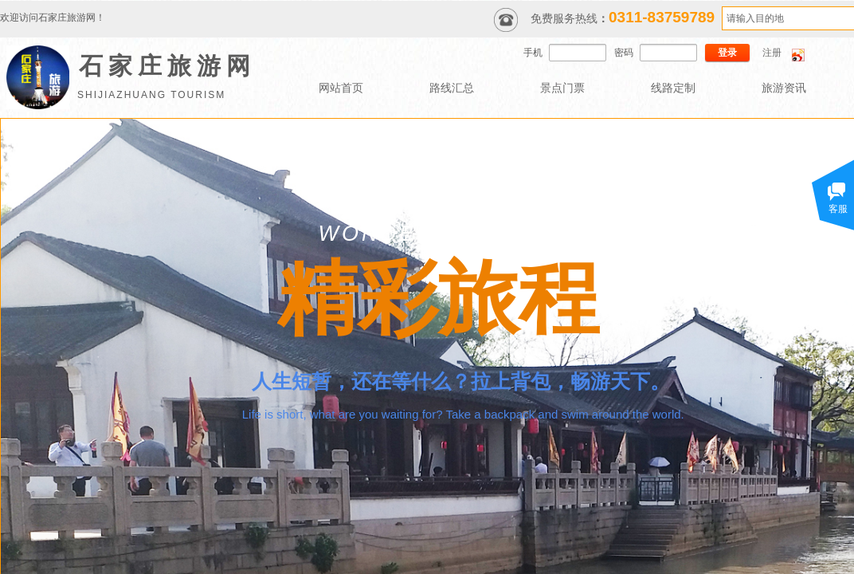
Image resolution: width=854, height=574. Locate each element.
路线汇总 (451, 87)
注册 (772, 52)
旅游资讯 (784, 87)
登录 (727, 52)
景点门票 (562, 87)
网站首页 (341, 87)
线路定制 (673, 87)
